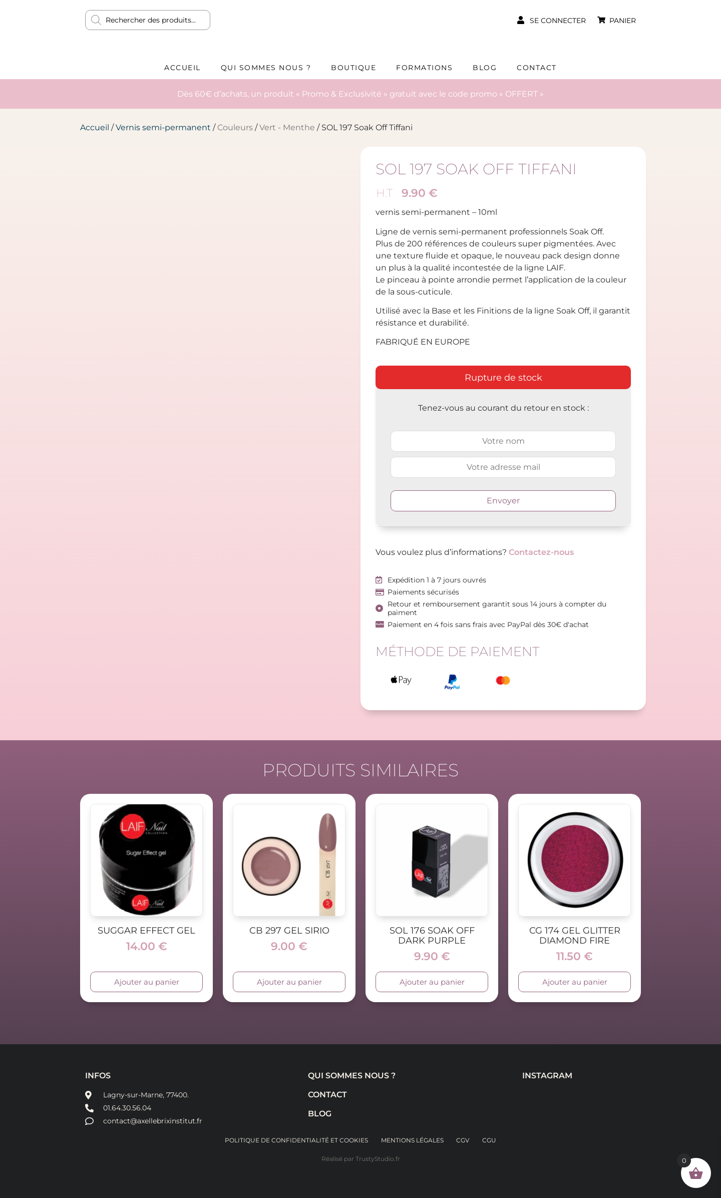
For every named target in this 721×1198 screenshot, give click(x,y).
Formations (424, 67)
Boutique (353, 67)
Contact (537, 67)
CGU (491, 1140)
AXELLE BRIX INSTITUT (360, 28)
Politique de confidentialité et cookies (295, 1140)
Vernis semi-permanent (163, 127)
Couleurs (235, 127)
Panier (622, 20)
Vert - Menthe (287, 127)
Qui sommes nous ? (266, 67)
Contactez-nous (541, 552)
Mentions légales (412, 1140)
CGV (463, 1140)
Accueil (182, 67)
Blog (485, 67)
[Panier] (601, 20)
